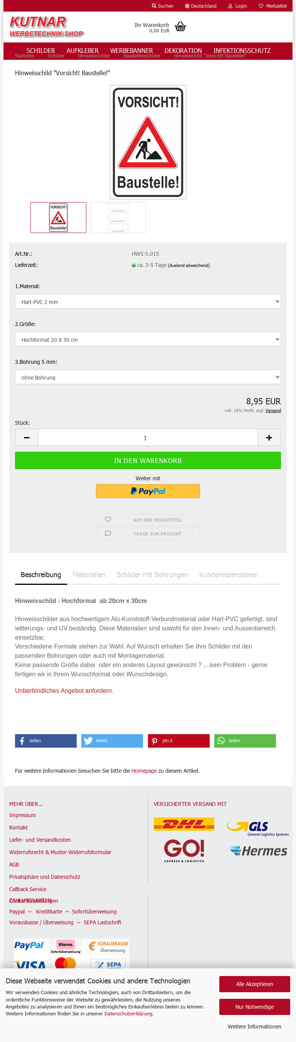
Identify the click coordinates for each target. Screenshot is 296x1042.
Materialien (89, 595)
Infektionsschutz (242, 50)
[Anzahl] (148, 459)
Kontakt (18, 849)
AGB (14, 886)
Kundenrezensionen (228, 595)
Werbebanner (131, 50)
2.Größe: (25, 345)
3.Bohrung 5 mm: (36, 383)
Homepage (144, 792)
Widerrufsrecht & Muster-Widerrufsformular (60, 873)
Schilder (41, 50)
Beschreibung (41, 595)
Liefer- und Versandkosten (40, 861)
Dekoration (183, 50)
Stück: (22, 444)
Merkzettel (273, 6)
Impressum (22, 836)
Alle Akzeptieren (254, 984)
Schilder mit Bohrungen (152, 595)
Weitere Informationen (254, 1026)
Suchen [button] (162, 6)
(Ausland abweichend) (189, 286)
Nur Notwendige (254, 1006)
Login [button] (237, 6)
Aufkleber (83, 50)
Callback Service (27, 910)
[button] (200, 6)
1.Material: (27, 307)
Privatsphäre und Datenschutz (44, 898)
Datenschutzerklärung (128, 1013)
